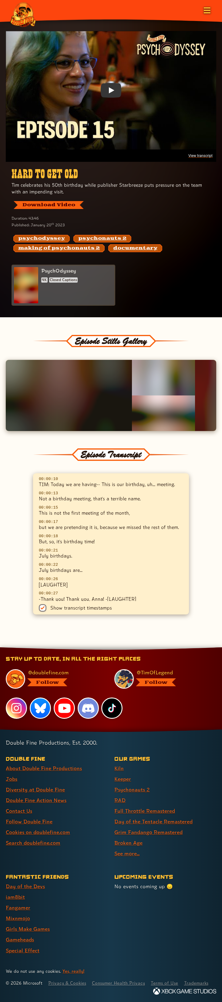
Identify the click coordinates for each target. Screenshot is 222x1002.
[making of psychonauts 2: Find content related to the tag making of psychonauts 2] (59, 248)
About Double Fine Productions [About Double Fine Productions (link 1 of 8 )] (44, 768)
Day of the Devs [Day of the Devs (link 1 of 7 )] (25, 886)
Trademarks (196, 983)
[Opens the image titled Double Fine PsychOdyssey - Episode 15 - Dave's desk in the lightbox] (163, 413)
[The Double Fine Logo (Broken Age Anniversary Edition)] (23, 14)
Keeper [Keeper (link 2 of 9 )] (122, 779)
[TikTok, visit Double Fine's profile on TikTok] (112, 708)
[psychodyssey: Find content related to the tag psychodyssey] (41, 239)
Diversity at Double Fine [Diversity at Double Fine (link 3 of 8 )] (35, 789)
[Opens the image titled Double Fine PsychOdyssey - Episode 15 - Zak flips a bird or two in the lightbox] (163, 377)
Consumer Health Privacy (118, 983)
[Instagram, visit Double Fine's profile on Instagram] (16, 708)
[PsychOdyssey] (63, 285)
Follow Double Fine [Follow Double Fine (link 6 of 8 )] (29, 821)
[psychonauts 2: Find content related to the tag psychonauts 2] (102, 239)
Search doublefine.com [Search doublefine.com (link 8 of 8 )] (33, 843)
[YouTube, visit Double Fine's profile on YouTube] (64, 708)
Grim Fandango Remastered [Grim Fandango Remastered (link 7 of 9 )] (148, 832)
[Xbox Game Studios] (184, 991)
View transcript (200, 156)
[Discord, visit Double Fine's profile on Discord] (88, 708)
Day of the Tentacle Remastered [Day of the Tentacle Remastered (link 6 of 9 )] (153, 821)
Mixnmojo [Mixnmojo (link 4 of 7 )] (18, 918)
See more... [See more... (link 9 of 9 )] (127, 853)
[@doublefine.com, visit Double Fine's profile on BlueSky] (53, 679)
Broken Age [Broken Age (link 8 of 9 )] (128, 843)
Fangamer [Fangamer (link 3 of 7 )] (18, 907)
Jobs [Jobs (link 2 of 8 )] (11, 779)
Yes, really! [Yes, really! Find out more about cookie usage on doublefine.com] (73, 971)
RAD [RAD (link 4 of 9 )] (120, 800)
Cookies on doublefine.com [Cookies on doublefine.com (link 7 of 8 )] (38, 832)
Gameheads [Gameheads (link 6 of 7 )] (20, 939)
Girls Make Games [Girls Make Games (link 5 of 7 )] (28, 929)
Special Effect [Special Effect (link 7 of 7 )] (22, 950)
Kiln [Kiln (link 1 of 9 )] (119, 768)
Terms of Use (164, 983)
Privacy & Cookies (67, 983)
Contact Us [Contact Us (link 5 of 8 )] (19, 811)
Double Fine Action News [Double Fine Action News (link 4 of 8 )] (36, 800)
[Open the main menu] (206, 9)
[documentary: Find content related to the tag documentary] (135, 248)
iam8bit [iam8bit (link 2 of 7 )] (15, 897)
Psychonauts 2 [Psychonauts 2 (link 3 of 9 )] (132, 789)
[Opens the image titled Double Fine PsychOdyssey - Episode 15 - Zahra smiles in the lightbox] (69, 395)
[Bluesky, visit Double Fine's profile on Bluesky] (40, 708)
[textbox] (111, 537)
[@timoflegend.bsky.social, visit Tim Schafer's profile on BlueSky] (161, 679)
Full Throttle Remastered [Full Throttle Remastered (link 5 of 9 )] (144, 811)
